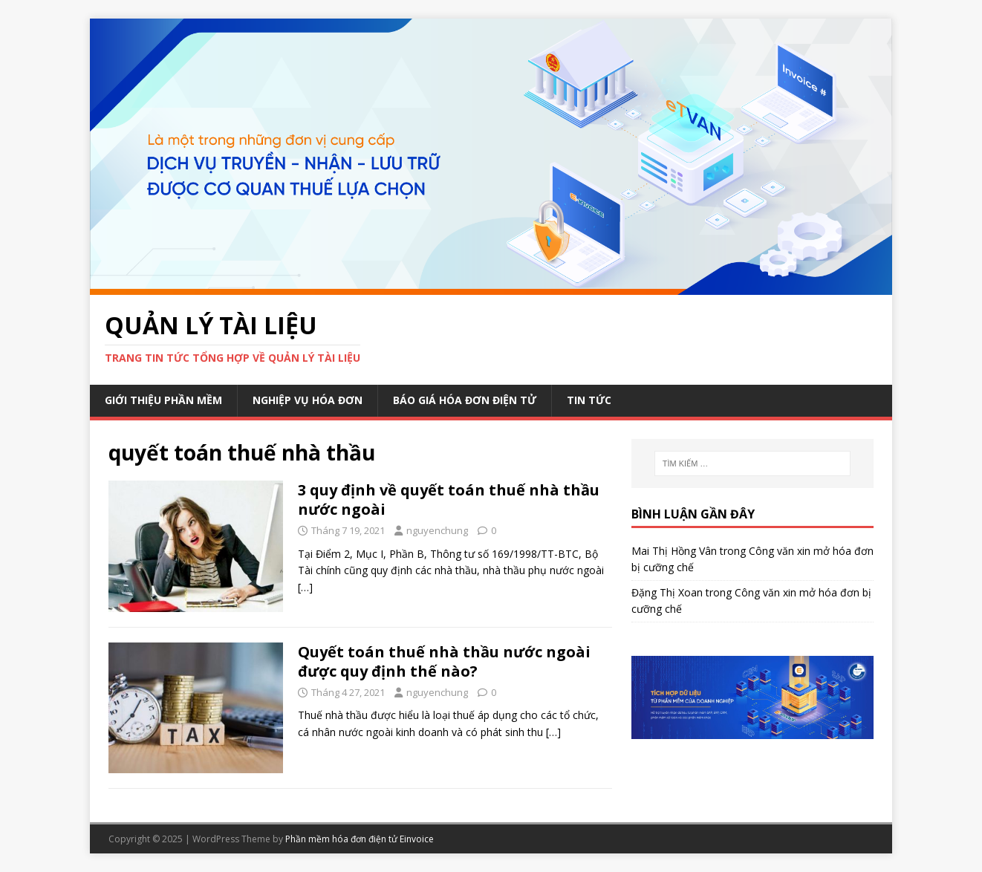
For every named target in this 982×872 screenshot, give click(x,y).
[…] (305, 587)
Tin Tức (589, 400)
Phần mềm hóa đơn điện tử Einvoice (359, 839)
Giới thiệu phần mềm (163, 400)
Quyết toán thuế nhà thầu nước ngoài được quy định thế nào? (444, 661)
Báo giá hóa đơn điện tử (464, 400)
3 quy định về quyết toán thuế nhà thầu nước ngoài (448, 499)
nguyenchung (437, 530)
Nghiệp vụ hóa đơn (307, 400)
